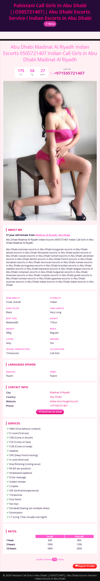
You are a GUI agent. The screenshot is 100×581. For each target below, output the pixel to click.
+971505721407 (67, 73)
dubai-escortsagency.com (64, 401)
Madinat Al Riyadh (46, 235)
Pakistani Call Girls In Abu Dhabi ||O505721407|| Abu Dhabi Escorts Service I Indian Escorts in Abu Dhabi (50, 11)
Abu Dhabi (64, 235)
